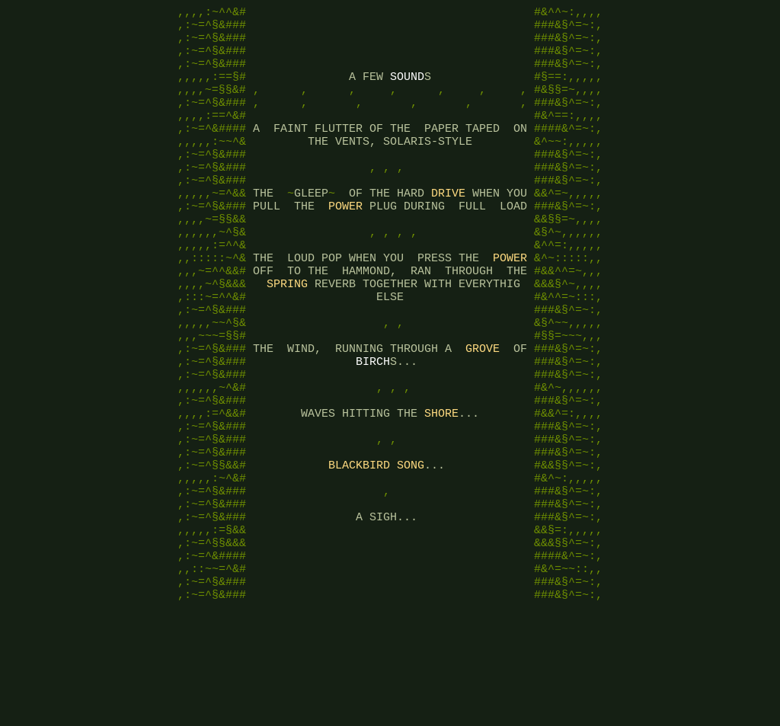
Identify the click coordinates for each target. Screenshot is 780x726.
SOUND (407, 90)
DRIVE (448, 227)
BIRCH (373, 425)
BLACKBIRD (359, 547)
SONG (410, 547)
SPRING (287, 333)
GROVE (482, 409)
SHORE (441, 486)
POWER (345, 242)
